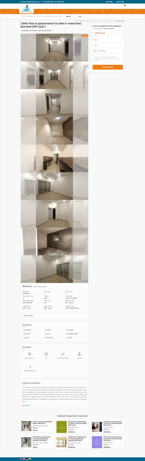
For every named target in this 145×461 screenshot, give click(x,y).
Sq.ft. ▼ (71, 303)
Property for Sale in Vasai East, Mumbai (103, 21)
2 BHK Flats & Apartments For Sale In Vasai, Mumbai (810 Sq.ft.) (112, 438)
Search (68, 16)
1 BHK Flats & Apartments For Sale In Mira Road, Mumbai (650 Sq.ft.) (42, 438)
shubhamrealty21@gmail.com (30, 2)
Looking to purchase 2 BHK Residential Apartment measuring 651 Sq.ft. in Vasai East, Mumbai (108, 59)
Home (77, 21)
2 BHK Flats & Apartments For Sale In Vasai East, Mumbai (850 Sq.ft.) (77, 438)
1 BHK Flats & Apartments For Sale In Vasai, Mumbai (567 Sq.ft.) (77, 423)
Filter (80, 16)
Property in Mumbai (85, 21)
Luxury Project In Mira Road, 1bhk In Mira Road (42, 422)
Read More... (26, 406)
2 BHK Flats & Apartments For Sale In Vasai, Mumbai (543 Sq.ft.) (112, 423)
